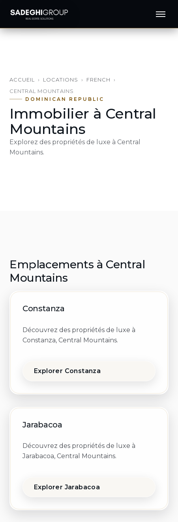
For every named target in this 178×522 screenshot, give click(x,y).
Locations (60, 79)
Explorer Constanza (67, 371)
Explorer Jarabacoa (67, 487)
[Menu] (161, 14)
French (98, 79)
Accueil (22, 79)
